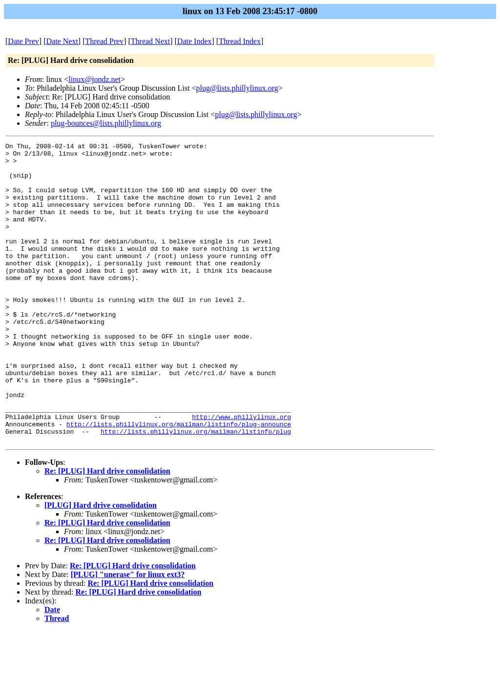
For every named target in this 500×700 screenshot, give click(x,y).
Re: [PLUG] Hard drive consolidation (107, 531)
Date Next (62, 41)
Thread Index (240, 41)
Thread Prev (104, 41)
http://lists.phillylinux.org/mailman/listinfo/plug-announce (178, 481)
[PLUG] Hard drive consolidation (100, 565)
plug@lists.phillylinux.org (237, 88)
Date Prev (23, 41)
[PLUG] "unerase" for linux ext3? (128, 634)
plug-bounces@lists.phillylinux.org (106, 123)
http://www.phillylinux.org (241, 472)
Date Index (194, 41)
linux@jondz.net (94, 79)
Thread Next (150, 41)
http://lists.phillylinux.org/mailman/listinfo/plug (196, 489)
